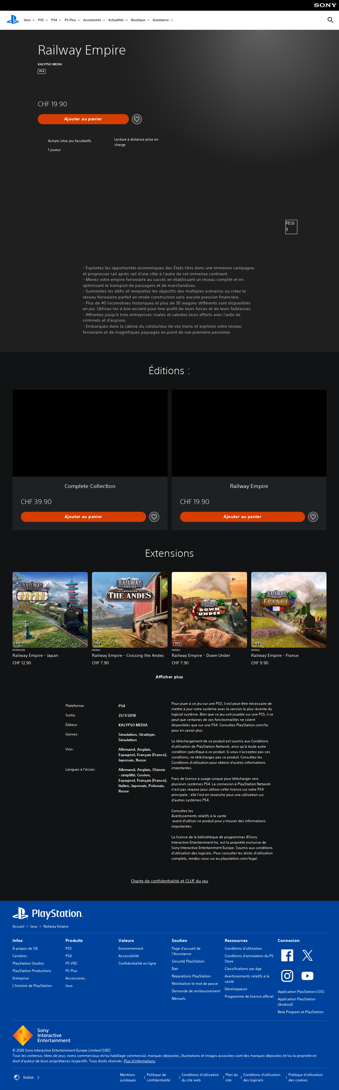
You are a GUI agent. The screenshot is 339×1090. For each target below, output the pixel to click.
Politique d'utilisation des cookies (305, 1077)
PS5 (41, 20)
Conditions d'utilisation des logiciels (261, 1077)
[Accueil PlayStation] (12, 20)
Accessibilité (128, 955)
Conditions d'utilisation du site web (200, 1077)
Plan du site (232, 1077)
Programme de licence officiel (249, 996)
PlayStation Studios (28, 963)
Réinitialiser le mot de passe (195, 983)
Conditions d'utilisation (243, 948)
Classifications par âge (243, 968)
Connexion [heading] (289, 940)
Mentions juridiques (128, 1077)
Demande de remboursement (196, 990)
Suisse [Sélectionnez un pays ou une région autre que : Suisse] (27, 1077)
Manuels (179, 998)
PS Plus (70, 20)
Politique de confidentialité (158, 1077)
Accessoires (92, 20)
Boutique (138, 20)
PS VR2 (71, 963)
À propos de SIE (25, 948)
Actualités (116, 20)
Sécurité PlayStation (188, 961)
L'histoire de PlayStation (32, 985)
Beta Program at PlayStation (301, 1011)
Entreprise (21, 978)
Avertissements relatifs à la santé (198, 816)
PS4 (54, 20)
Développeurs (236, 988)
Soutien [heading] (179, 940)
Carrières (20, 955)
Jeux (27, 20)
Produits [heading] (74, 940)
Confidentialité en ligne (137, 963)
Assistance (161, 20)
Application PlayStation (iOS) (301, 991)
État (175, 968)
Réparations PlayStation (191, 976)
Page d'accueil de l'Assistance (186, 951)
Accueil (18, 926)
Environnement (130, 948)
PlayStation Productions (32, 970)
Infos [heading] (18, 940)
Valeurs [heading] (126, 940)
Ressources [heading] (236, 940)
